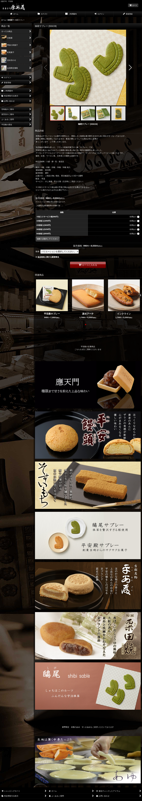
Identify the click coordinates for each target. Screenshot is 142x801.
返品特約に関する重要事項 (47, 257)
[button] (46, 67)
